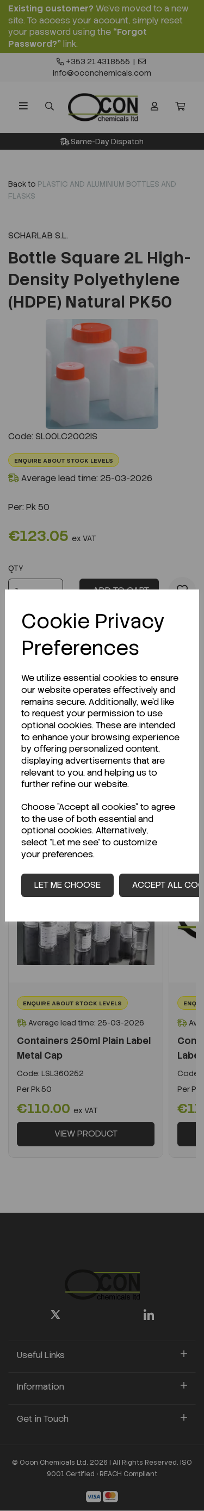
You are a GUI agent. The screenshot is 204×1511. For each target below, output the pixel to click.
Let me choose (67, 884)
